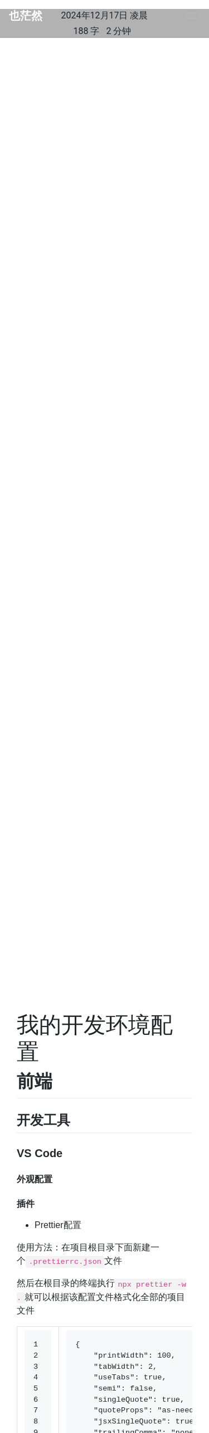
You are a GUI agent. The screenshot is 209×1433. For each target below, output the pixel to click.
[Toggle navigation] (193, 15)
